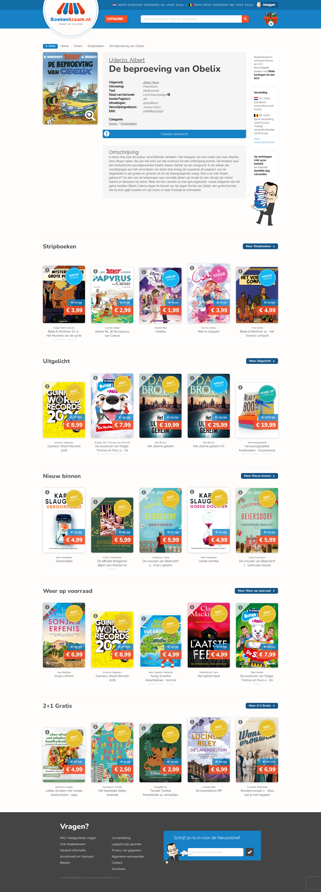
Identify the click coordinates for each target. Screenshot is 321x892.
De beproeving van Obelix (126, 46)
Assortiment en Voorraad (76, 856)
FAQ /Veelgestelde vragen (78, 838)
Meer (258, 246)
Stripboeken (96, 46)
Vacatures (118, 869)
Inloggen (269, 4)
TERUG (50, 46)
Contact (117, 862)
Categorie (116, 19)
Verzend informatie (73, 850)
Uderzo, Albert (127, 60)
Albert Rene (151, 82)
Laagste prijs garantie (126, 844)
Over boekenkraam (73, 844)
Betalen (65, 862)
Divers (78, 46)
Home (65, 46)
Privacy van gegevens (126, 850)
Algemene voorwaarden (128, 856)
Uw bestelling (121, 838)
